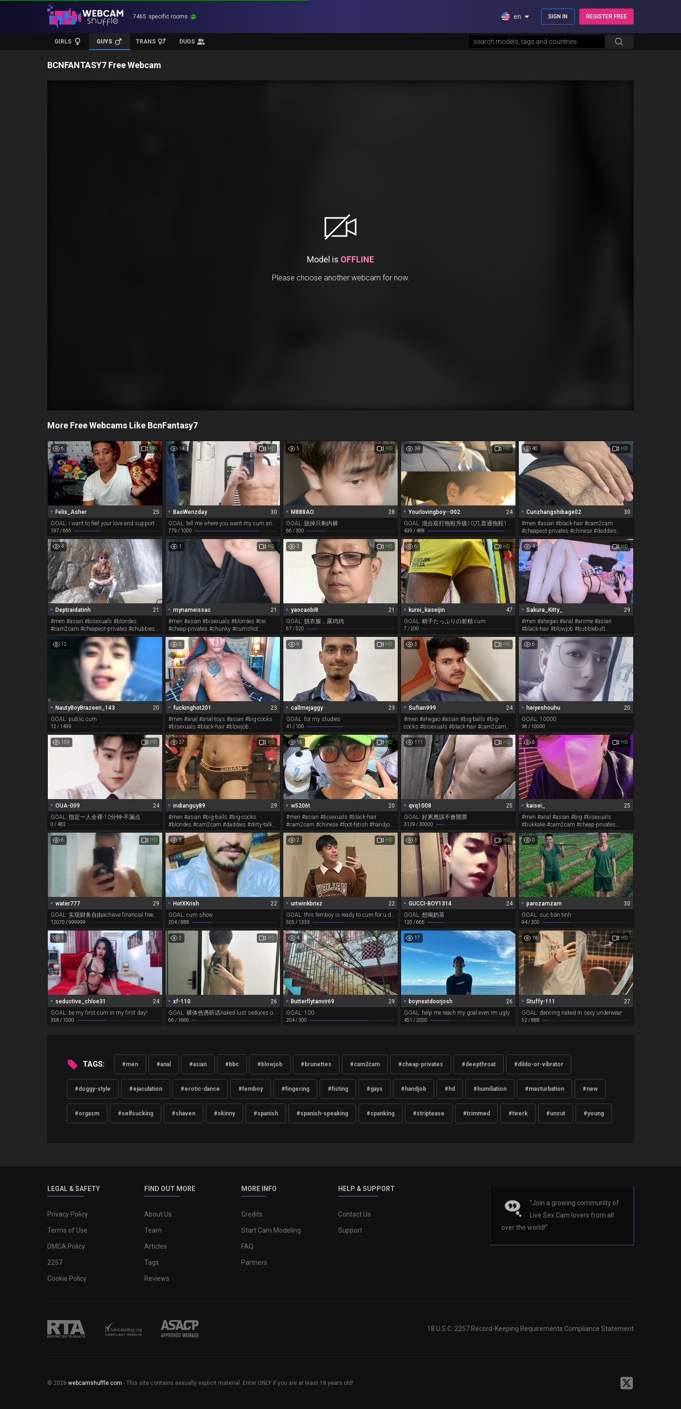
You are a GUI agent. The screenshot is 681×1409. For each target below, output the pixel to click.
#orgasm (87, 1113)
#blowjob (269, 1064)
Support (350, 1230)
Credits (251, 1214)
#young (594, 1113)
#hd (450, 1089)
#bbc (232, 1064)
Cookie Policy (67, 1278)
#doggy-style (93, 1089)
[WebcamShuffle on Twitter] (627, 1383)
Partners (254, 1262)
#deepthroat (479, 1064)
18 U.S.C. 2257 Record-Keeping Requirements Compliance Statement (530, 1328)
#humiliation (489, 1089)
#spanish (265, 1113)
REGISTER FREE (606, 16)
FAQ (247, 1246)
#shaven (183, 1113)
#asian (198, 1064)
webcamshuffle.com (95, 1383)
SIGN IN (558, 16)
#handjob (413, 1089)
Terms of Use (67, 1230)
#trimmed (476, 1113)
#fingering (295, 1089)
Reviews (156, 1278)
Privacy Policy (67, 1214)
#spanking (380, 1113)
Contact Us (354, 1214)
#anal (164, 1064)
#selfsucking (135, 1113)
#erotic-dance (200, 1089)
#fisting (338, 1089)
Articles (155, 1246)
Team (153, 1230)
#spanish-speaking (322, 1113)
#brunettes (316, 1064)
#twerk (518, 1113)
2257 (54, 1262)
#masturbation (544, 1089)
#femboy (250, 1089)
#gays (375, 1089)
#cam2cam (365, 1064)
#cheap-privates (420, 1064)
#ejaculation (145, 1089)
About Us (158, 1214)
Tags (151, 1262)
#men (130, 1064)
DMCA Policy (66, 1246)
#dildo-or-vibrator (538, 1064)
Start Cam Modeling (271, 1230)
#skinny (224, 1113)
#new (590, 1089)
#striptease (429, 1113)
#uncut (555, 1113)
